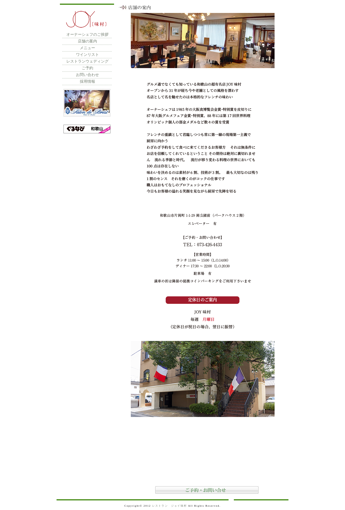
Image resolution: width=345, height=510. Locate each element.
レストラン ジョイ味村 (169, 505)
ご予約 (87, 68)
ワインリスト (87, 55)
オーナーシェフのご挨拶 (87, 34)
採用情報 (87, 81)
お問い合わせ (87, 75)
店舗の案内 (87, 41)
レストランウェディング (87, 61)
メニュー (87, 48)
